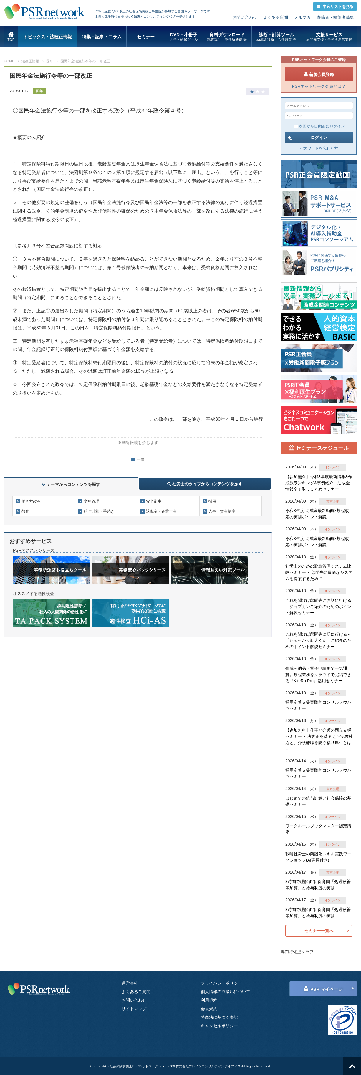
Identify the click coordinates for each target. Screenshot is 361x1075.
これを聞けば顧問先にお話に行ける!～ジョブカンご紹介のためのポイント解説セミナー (318, 606)
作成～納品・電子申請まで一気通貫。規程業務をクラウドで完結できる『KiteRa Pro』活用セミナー (318, 674)
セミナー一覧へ (318, 930)
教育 (25, 511)
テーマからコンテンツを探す (71, 484)
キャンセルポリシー (219, 1025)
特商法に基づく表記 (219, 1017)
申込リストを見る (335, 6)
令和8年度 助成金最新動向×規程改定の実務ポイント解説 (317, 513)
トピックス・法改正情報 (47, 36)
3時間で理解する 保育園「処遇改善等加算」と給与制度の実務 (318, 884)
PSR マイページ (323, 989)
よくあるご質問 (136, 991)
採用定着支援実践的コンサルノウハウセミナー (318, 705)
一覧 (138, 459)
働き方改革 (31, 501)
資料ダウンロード (227, 37)
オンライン (332, 467)
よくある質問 (275, 17)
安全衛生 (153, 501)
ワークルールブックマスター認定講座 (318, 829)
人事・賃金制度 (221, 511)
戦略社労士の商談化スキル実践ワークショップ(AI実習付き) (318, 857)
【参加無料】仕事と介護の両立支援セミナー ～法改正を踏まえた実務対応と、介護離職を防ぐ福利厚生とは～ (318, 739)
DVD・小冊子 (183, 37)
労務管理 (91, 501)
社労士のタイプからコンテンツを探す (204, 483)
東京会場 (332, 501)
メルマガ (302, 17)
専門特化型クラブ (297, 951)
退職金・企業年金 (161, 511)
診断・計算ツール (276, 37)
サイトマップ (134, 1008)
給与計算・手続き (99, 511)
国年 (49, 61)
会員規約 (209, 1008)
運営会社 (130, 983)
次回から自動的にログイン (319, 126)
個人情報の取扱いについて (225, 991)
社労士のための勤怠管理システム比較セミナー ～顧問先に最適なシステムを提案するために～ (318, 572)
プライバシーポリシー (221, 983)
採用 (212, 501)
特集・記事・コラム (102, 36)
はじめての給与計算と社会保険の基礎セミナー (318, 801)
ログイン (307, 137)
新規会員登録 (319, 74)
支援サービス (329, 37)
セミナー (146, 36)
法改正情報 (30, 61)
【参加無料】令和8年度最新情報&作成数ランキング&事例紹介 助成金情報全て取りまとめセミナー (318, 482)
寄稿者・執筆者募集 (335, 17)
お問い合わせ (244, 17)
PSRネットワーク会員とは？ (319, 86)
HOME (9, 61)
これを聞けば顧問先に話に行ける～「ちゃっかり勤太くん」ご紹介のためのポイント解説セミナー (318, 640)
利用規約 (209, 1000)
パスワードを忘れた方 (319, 148)
